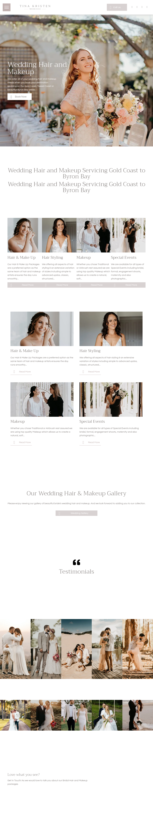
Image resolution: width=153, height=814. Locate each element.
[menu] (6, 7)
